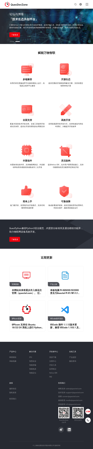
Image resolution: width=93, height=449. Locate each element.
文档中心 (52, 361)
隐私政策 (12, 392)
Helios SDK (53, 372)
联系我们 (12, 398)
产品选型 (72, 357)
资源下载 (52, 357)
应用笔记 (52, 369)
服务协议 (12, 388)
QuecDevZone (16, 4)
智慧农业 (32, 361)
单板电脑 (12, 361)
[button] (87, 4)
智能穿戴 (32, 365)
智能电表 (32, 369)
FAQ (50, 376)
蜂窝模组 (12, 357)
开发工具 (52, 365)
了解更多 (14, 34)
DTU (30, 357)
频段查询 (72, 361)
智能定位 (32, 372)
